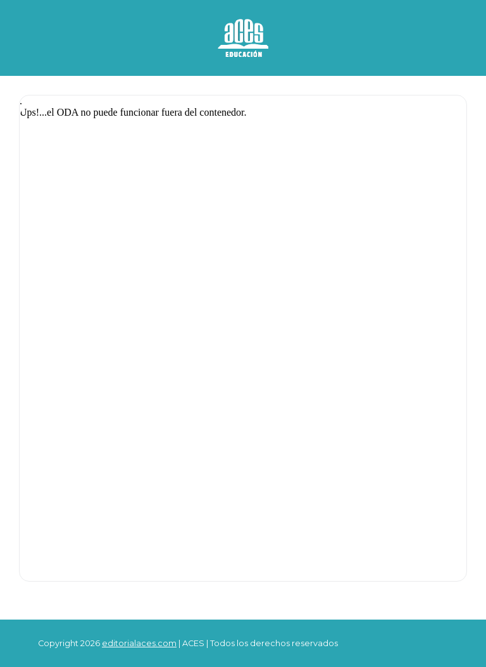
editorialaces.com (139, 643)
